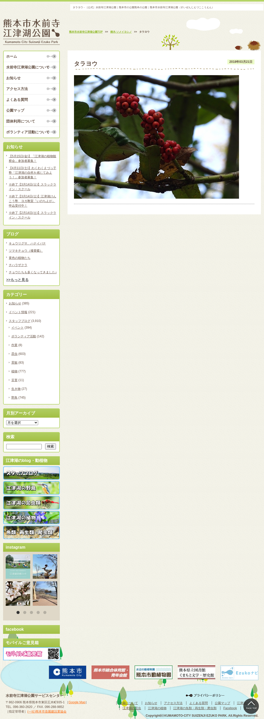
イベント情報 (18, 312)
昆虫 (14, 354)
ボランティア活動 (23, 336)
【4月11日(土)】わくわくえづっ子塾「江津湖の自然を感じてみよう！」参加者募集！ (32, 172)
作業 (14, 345)
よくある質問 (17, 100)
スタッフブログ (19, 321)
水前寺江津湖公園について (28, 67)
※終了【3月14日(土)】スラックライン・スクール (32, 187)
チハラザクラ (18, 265)
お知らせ (13, 78)
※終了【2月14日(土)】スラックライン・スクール (32, 215)
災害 (14, 380)
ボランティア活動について (28, 132)
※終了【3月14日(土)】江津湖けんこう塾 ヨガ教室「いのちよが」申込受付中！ (32, 201)
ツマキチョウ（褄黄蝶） (26, 250)
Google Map (77, 702)
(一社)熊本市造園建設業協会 (47, 711)
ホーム (11, 56)
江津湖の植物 (157, 708)
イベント (17, 327)
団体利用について (20, 121)
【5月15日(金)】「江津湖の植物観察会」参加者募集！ (32, 158)
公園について (128, 703)
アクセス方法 (17, 89)
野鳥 (14, 397)
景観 (14, 362)
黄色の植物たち (19, 258)
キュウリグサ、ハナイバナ (27, 243)
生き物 (16, 389)
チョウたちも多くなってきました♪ (33, 272)
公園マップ (15, 110)
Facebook (230, 708)
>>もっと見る (17, 280)
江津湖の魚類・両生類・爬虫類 (195, 708)
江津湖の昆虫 (131, 708)
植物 (14, 371)
